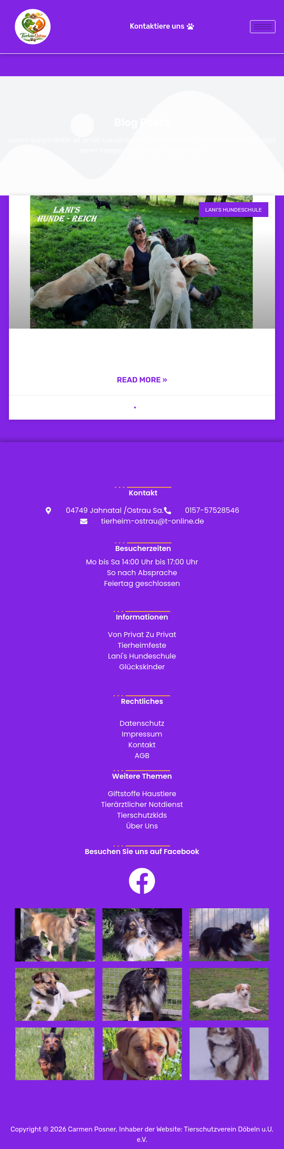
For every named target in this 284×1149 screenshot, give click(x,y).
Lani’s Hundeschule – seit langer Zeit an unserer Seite (142, 350)
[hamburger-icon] (262, 26)
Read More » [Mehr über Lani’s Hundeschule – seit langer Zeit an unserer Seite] (142, 379)
